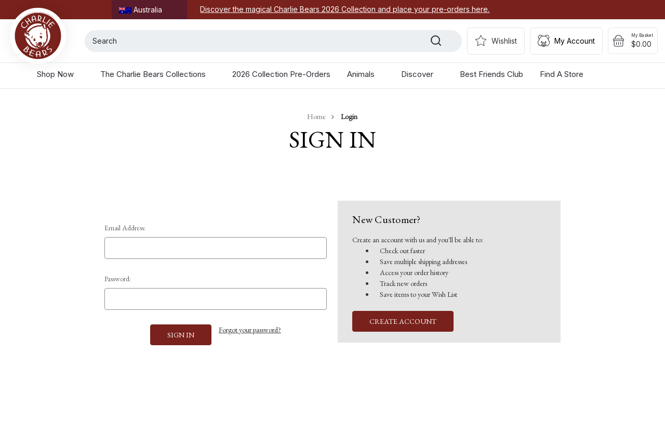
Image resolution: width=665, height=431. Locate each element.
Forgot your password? (250, 329)
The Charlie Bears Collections (158, 74)
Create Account (402, 321)
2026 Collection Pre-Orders (281, 74)
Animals (365, 74)
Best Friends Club (491, 74)
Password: (117, 278)
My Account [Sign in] (574, 40)
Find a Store (561, 74)
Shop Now (60, 74)
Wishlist (504, 40)
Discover (422, 74)
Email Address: (124, 227)
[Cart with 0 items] (633, 41)
